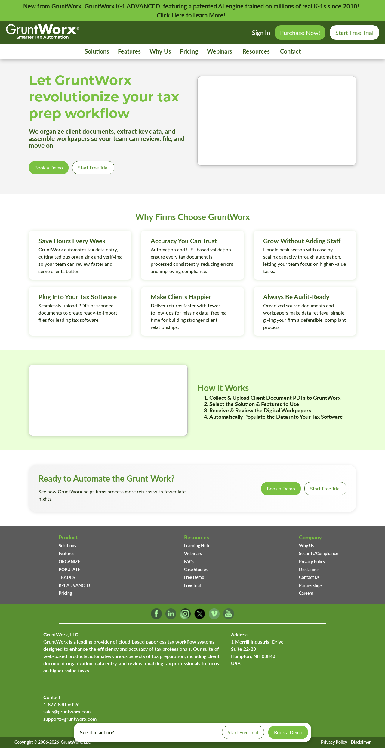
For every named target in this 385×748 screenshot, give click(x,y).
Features (129, 51)
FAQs (189, 561)
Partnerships (310, 585)
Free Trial (192, 585)
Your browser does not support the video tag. (276, 121)
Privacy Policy (312, 561)
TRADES (67, 577)
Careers (306, 593)
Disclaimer (309, 569)
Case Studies (196, 569)
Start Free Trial (354, 32)
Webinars (219, 51)
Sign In (261, 32)
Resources (256, 51)
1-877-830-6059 (61, 704)
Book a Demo (49, 167)
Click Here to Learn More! (191, 15)
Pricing (189, 51)
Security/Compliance (318, 553)
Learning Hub (196, 545)
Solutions (97, 51)
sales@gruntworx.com (67, 711)
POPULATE (69, 569)
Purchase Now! (300, 32)
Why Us (160, 51)
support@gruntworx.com (70, 718)
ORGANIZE (69, 561)
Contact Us (309, 577)
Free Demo (194, 577)
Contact (290, 51)
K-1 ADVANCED (74, 585)
